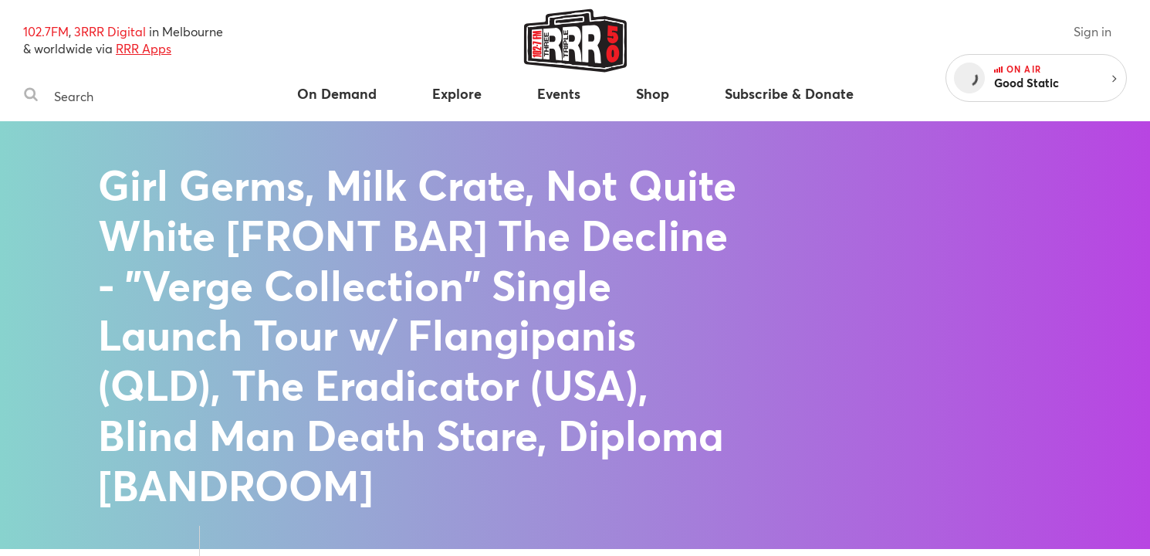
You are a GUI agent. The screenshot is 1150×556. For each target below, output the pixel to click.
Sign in (1092, 31)
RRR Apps (143, 48)
